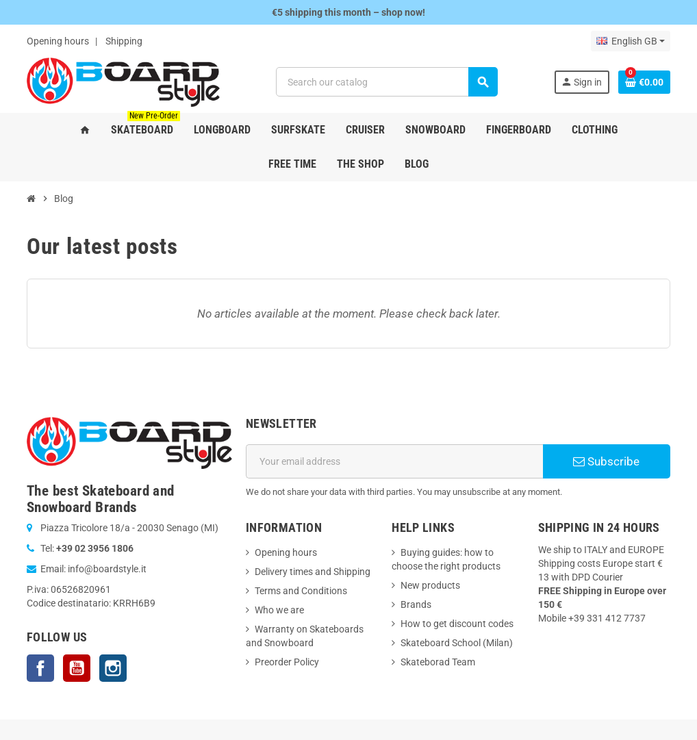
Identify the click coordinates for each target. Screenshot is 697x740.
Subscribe (606, 461)
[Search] (387, 82)
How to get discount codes (457, 623)
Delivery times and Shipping (312, 571)
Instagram (113, 668)
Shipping (123, 41)
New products (430, 585)
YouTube (76, 668)
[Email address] (394, 461)
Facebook (40, 668)
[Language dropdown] (630, 41)
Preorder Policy (287, 661)
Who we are (279, 609)
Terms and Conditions (301, 590)
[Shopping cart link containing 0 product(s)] (644, 82)
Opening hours (58, 41)
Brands (416, 604)
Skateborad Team (438, 661)
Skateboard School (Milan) (457, 642)
